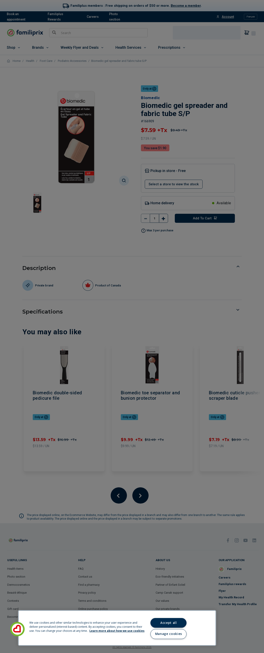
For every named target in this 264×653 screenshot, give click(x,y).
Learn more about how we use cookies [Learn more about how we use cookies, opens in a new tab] (117, 631)
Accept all (168, 623)
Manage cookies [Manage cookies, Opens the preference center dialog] (168, 634)
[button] (17, 629)
